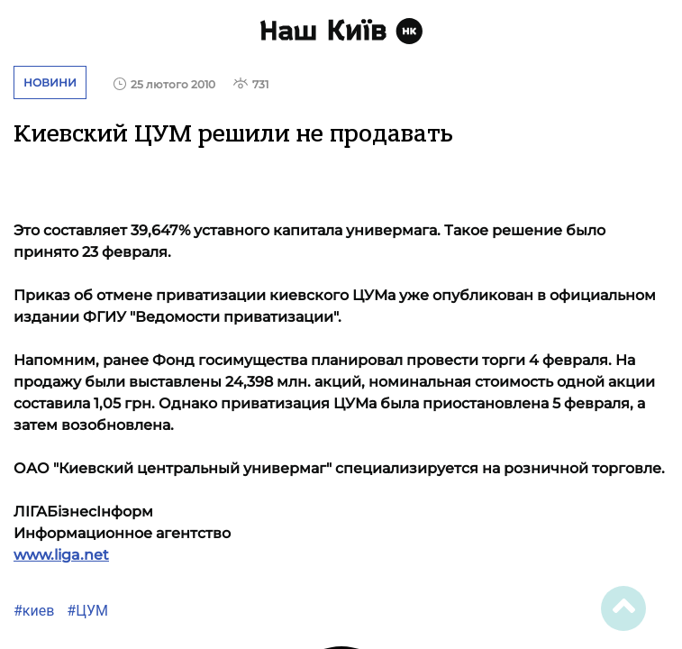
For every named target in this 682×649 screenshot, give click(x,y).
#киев (34, 610)
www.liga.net (61, 554)
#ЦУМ (85, 610)
